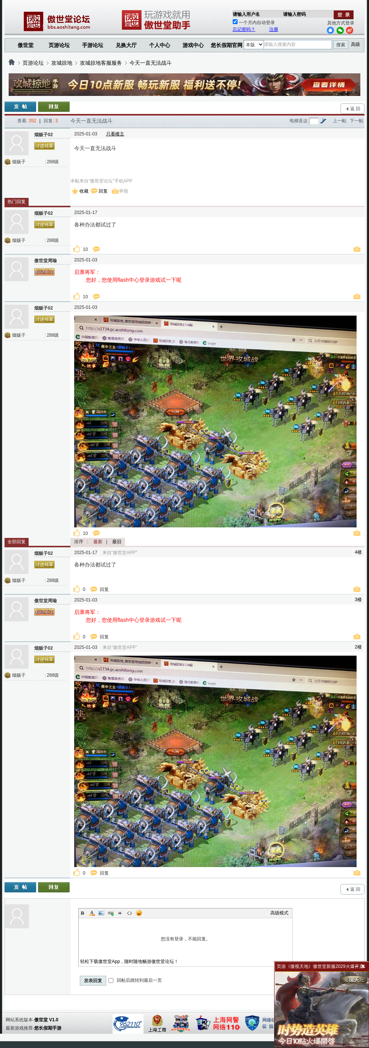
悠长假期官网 (226, 45)
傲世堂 (26, 45)
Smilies (139, 913)
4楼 (358, 552)
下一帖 (356, 120)
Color (92, 913)
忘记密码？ (244, 29)
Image (101, 913)
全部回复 (17, 541)
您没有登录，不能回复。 (185, 939)
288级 (53, 161)
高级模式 (279, 913)
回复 (103, 191)
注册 (273, 29)
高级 (355, 44)
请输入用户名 (246, 14)
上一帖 (339, 120)
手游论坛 (92, 45)
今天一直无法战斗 (151, 63)
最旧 (116, 541)
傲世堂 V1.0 (46, 1019)
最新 (97, 541)
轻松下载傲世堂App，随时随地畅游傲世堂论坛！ (129, 961)
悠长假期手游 (47, 1028)
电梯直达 (299, 120)
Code (129, 913)
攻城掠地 (61, 63)
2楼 (358, 647)
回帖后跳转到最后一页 (135, 980)
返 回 (355, 108)
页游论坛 (59, 45)
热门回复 (17, 201)
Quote (120, 913)
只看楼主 (115, 134)
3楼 (358, 599)
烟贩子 (19, 161)
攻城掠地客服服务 (101, 63)
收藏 (83, 191)
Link (110, 913)
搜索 (340, 44)
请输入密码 (294, 14)
